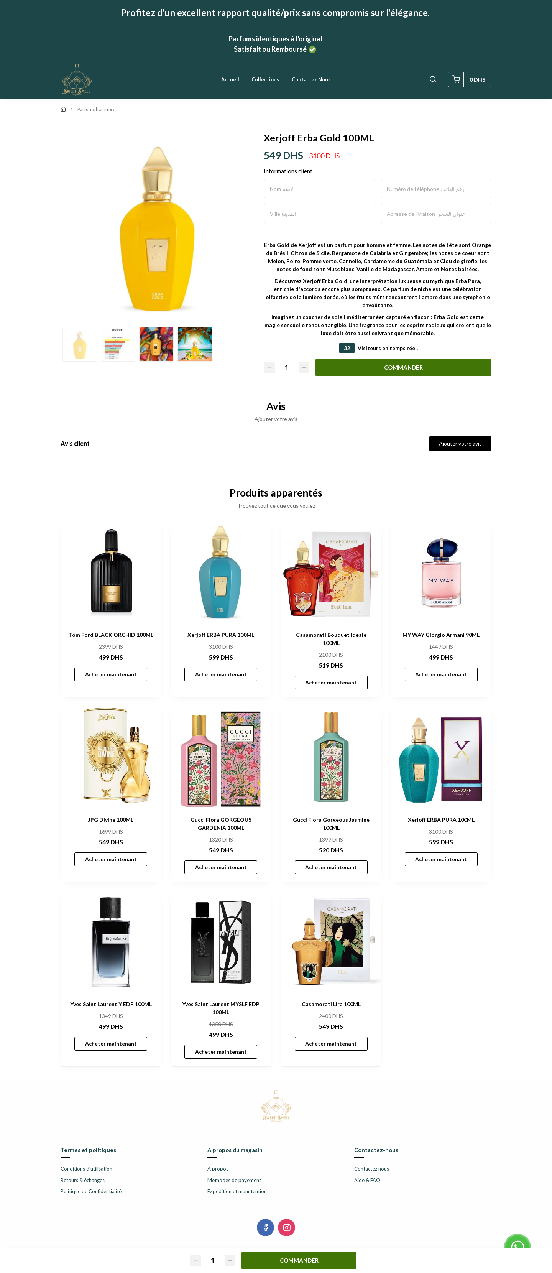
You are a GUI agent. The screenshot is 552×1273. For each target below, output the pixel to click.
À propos (217, 1169)
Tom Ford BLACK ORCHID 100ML (111, 635)
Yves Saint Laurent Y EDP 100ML (111, 1004)
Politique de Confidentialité (91, 1191)
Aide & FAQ (367, 1180)
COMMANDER (403, 367)
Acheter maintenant (111, 674)
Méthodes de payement (234, 1180)
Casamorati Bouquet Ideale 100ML (331, 639)
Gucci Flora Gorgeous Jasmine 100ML (331, 823)
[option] (156, 231)
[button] (432, 79)
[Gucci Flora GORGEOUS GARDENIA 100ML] (221, 757)
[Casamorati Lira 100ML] (331, 942)
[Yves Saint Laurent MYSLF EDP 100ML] (221, 942)
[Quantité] (287, 367)
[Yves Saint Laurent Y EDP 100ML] (111, 942)
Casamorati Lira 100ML (331, 1004)
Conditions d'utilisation (86, 1169)
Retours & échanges (83, 1180)
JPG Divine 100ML (110, 819)
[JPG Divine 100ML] (111, 757)
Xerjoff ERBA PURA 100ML (220, 635)
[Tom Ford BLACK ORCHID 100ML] (111, 573)
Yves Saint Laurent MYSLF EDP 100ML (221, 1008)
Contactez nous (311, 79)
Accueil (230, 79)
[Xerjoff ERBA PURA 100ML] (221, 573)
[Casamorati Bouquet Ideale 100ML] (331, 573)
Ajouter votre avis (460, 443)
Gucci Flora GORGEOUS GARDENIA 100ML (221, 823)
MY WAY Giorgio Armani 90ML (441, 635)
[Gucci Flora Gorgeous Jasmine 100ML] (331, 757)
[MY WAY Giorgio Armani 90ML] (441, 573)
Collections (265, 79)
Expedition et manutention (237, 1191)
